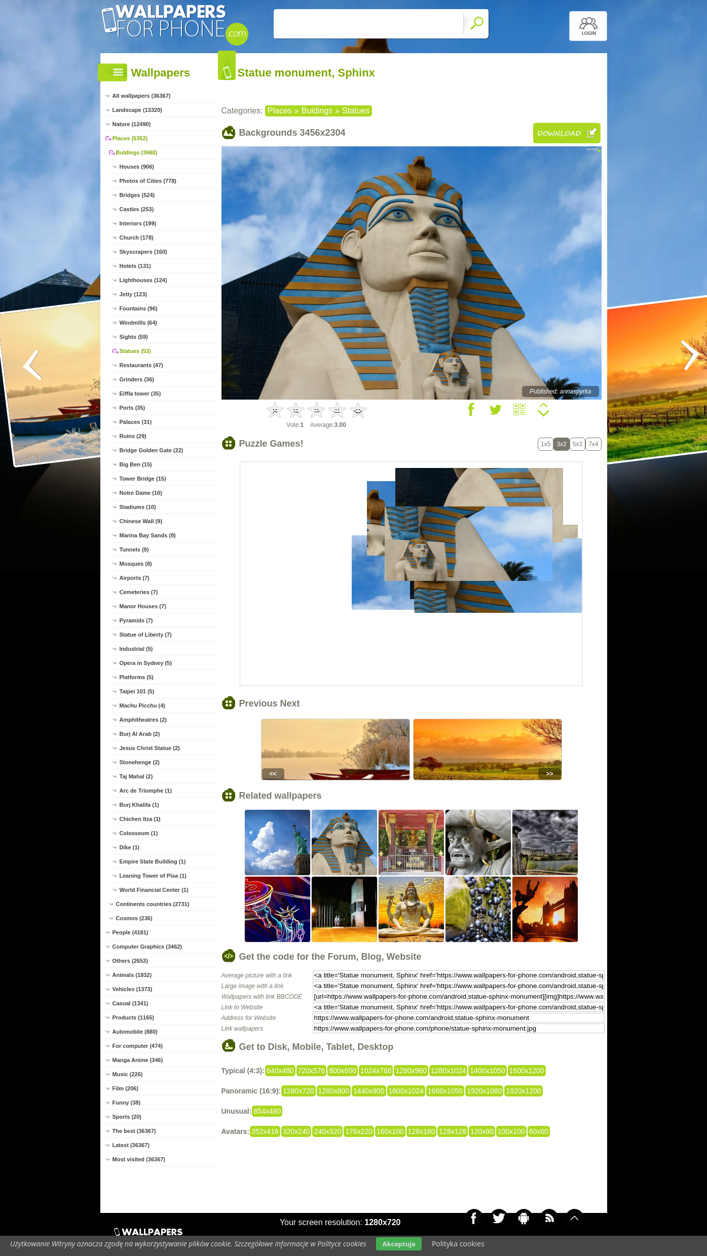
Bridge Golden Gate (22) (151, 450)
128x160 (421, 1131)
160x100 (390, 1131)
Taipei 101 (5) (137, 691)
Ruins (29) (133, 436)
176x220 (359, 1131)
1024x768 (376, 1071)
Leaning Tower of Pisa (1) (153, 876)
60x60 (538, 1131)
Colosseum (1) (139, 833)
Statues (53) (135, 351)
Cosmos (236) (134, 918)
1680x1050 (445, 1091)
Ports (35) (132, 408)
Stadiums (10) (138, 507)
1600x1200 (526, 1071)
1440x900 (369, 1091)
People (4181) (130, 932)
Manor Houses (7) (143, 606)
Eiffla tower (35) (140, 393)
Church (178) (137, 237)
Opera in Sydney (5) (146, 663)
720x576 (311, 1071)
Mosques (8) (136, 564)
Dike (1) (130, 847)
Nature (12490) (132, 124)
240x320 (327, 1131)
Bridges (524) (137, 195)
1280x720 (298, 1091)
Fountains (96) (139, 308)
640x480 (280, 1071)
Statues (355, 110)
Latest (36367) (131, 1145)
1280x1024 (448, 1071)
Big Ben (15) (136, 464)
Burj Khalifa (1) (139, 805)
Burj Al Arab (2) (140, 734)
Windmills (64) (138, 323)
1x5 (545, 444)
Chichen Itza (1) (140, 819)
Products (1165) (134, 1017)
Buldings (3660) (137, 152)
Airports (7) (135, 578)
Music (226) (128, 1074)
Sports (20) (127, 1117)
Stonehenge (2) (140, 762)
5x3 (577, 444)
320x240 (296, 1131)
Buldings (317, 110)
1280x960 (411, 1071)
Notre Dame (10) (141, 493)
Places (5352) (130, 138)
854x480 (267, 1111)
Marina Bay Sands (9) (148, 535)
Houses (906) (137, 167)
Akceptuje (398, 1243)
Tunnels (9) (134, 549)
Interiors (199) (138, 223)
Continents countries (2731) (153, 904)
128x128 (452, 1131)
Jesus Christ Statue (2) (150, 748)
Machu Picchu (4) (142, 705)
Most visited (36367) (139, 1159)
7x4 (593, 444)
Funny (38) (127, 1103)
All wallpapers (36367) (142, 96)
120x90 (482, 1131)
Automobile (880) (135, 1032)
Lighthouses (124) (143, 280)
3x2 (561, 444)
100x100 (511, 1131)
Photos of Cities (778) (148, 181)
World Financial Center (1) (154, 890)
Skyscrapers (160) (143, 252)
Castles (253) (137, 209)
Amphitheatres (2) (143, 720)
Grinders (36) (137, 379)
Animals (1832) (132, 975)
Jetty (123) (133, 294)
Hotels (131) (135, 266)
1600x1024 (406, 1091)
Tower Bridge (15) (143, 479)
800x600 (342, 1071)
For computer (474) (138, 1046)
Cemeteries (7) (139, 592)
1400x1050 (487, 1071)
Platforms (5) (137, 677)
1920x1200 (523, 1091)
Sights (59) (134, 337)
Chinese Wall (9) (141, 521)
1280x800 (334, 1091)
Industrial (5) (136, 649)
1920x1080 (484, 1091)
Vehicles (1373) (133, 989)
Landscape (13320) (137, 110)
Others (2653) (130, 961)
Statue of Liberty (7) (146, 635)
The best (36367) (134, 1131)
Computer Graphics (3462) (147, 947)
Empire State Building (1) (153, 861)
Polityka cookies (458, 1243)
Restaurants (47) (141, 365)
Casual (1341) (130, 1003)
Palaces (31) (136, 422)
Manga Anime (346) (138, 1060)
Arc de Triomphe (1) (146, 791)
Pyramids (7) (136, 620)
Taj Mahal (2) (136, 776)
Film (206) (125, 1088)
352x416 (265, 1131)
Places (280, 110)
